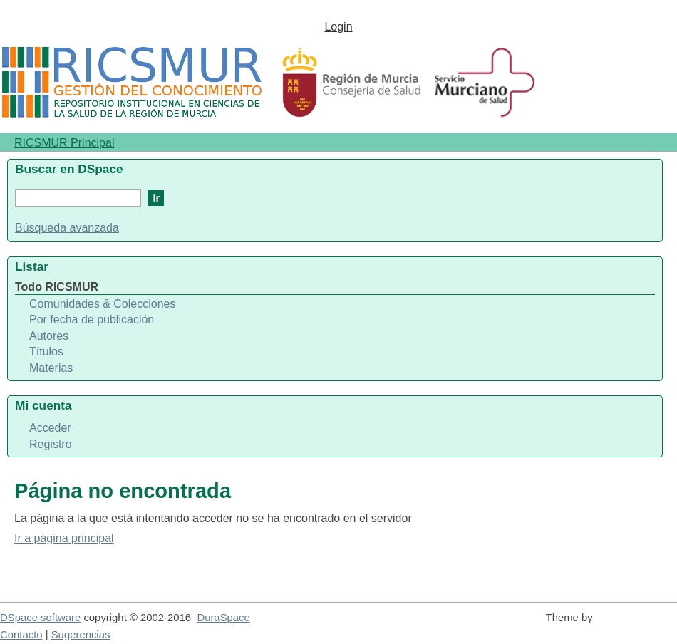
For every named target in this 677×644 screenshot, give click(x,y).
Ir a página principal (64, 538)
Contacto (21, 634)
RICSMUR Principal (64, 143)
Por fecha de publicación (91, 319)
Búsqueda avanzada (67, 228)
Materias (51, 368)
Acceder (50, 428)
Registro (50, 444)
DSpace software (40, 617)
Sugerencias (80, 634)
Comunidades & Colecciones (102, 304)
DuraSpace (223, 617)
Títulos (46, 352)
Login (338, 27)
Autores (48, 336)
